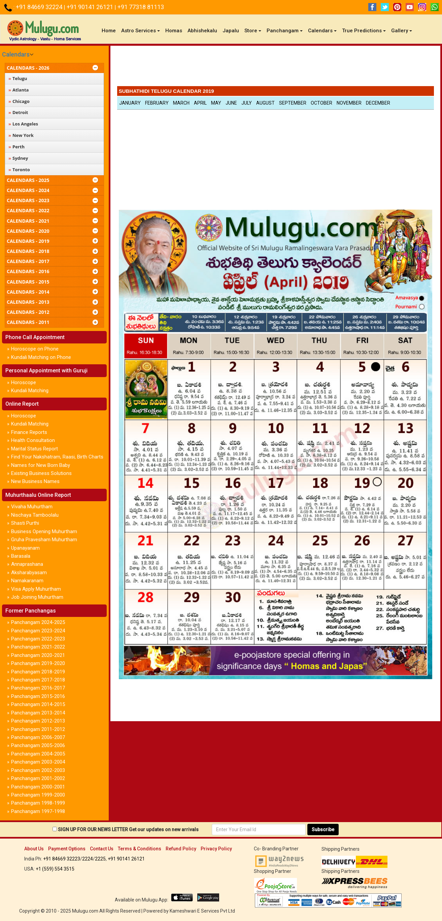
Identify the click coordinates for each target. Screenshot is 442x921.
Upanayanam (25, 548)
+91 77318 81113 (140, 6)
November (349, 103)
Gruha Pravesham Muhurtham (44, 540)
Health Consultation (33, 440)
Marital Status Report (34, 449)
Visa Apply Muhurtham (36, 589)
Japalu (231, 31)
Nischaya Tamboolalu (35, 515)
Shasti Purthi (25, 523)
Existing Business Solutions (41, 473)
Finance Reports (29, 432)
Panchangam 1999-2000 (38, 795)
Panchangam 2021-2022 (38, 647)
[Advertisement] (275, 67)
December (378, 103)
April (200, 103)
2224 (87, 858)
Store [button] (252, 31)
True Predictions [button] (364, 31)
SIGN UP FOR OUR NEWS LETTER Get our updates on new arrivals (128, 829)
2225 (100, 858)
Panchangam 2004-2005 (38, 754)
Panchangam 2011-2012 (38, 729)
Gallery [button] (401, 31)
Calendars (16, 54)
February (157, 103)
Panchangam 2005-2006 (38, 745)
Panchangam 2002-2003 (38, 770)
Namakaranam (27, 581)
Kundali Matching (29, 391)
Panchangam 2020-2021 (38, 655)
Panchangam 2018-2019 (38, 672)
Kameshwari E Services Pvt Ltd (202, 911)
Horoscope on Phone (35, 349)
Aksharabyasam (29, 572)
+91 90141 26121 (90, 6)
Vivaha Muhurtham (32, 507)
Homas (173, 31)
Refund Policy (181, 848)
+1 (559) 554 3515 (55, 869)
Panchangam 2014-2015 (38, 704)
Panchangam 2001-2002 (38, 778)
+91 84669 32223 (61, 858)
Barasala (20, 556)
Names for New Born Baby (40, 465)
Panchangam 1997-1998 (38, 811)
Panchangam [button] (285, 31)
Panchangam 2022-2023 (38, 639)
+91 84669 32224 (40, 6)
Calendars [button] (322, 31)
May (216, 103)
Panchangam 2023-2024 (38, 631)
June (231, 103)
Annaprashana (27, 564)
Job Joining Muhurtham (37, 597)
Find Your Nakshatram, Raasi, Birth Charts (57, 457)
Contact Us (101, 848)
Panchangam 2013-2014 (38, 713)
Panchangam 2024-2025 (38, 622)
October (321, 103)
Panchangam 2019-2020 (38, 663)
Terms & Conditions (139, 848)
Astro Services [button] (140, 31)
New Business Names (35, 481)
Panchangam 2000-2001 (38, 787)
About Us (34, 848)
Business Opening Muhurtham (44, 531)
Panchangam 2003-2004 (38, 762)
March (181, 103)
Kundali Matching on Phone (41, 357)
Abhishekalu (202, 31)
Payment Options (67, 848)
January (130, 103)
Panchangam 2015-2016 (38, 696)
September (292, 103)
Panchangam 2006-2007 (38, 737)
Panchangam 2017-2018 (38, 680)
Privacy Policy (216, 848)
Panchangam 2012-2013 (38, 721)
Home (110, 30)
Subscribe (323, 829)
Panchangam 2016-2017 (38, 688)
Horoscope (23, 382)
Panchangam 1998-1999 (38, 803)
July (246, 103)
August (265, 103)
